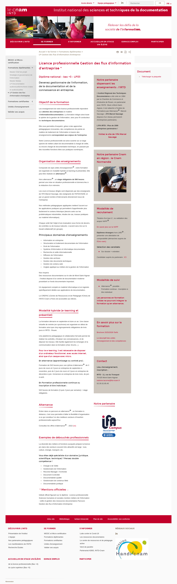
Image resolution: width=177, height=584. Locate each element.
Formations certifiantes (18, 101)
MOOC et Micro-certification (15, 61)
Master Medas (15, 81)
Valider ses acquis (16, 112)
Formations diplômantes (70, 52)
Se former (52, 52)
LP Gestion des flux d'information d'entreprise (59, 55)
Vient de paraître (86, 547)
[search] (141, 3)
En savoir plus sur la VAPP (107, 227)
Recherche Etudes (15, 547)
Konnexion (10, 581)
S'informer (86, 528)
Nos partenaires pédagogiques (20, 541)
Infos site (51, 519)
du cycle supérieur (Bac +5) (19, 567)
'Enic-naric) (101, 241)
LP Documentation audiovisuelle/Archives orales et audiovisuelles (21, 87)
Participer (85, 559)
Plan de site (98, 519)
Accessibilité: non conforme (119, 519)
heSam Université (81, 519)
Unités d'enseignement (18, 107)
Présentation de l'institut (17, 533)
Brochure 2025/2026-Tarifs (107, 332)
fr (168, 3)
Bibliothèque (64, 519)
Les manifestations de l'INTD (19, 544)
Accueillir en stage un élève (24, 559)
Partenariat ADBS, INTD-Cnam (92, 550)
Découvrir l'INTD (17, 528)
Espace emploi (52, 559)
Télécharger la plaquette (151, 77)
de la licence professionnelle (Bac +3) (23, 564)
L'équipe (11, 537)
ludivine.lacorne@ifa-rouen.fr (108, 381)
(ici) (75, 426)
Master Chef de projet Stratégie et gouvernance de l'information (21, 75)
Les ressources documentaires (92, 537)
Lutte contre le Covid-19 (89, 533)
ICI (125, 257)
